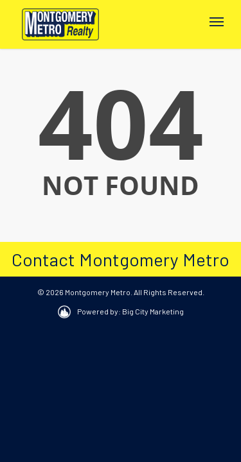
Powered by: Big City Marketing (130, 311)
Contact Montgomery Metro (120, 259)
